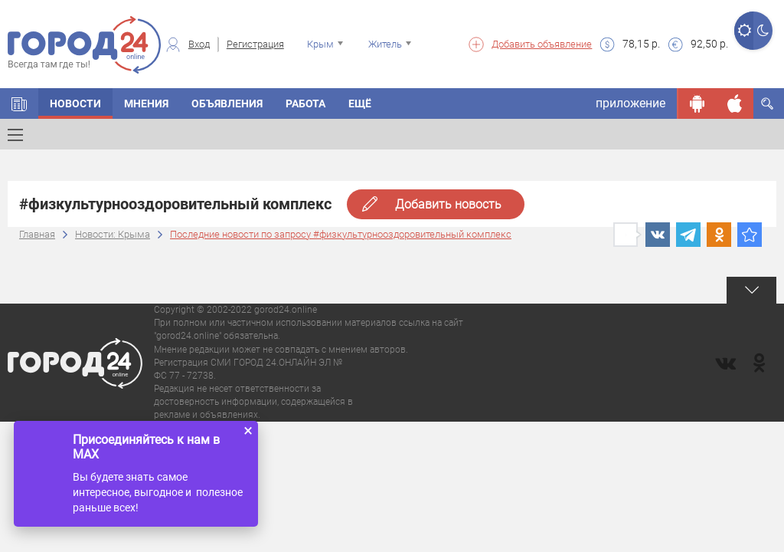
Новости (75, 103)
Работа (305, 103)
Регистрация (255, 44)
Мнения (146, 103)
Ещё (359, 103)
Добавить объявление (542, 44)
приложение (630, 103)
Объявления (227, 103)
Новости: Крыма (112, 234)
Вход (199, 44)
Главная (37, 234)
